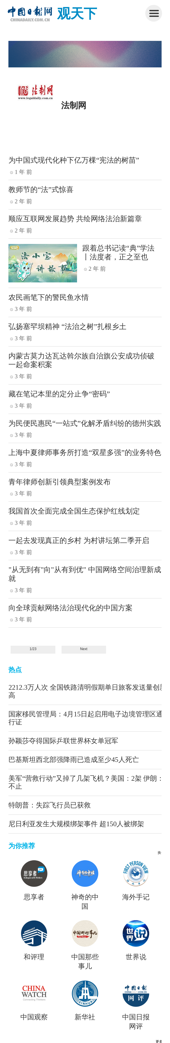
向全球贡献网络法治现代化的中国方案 (70, 608)
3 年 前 (20, 309)
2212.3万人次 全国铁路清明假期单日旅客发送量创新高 (87, 691)
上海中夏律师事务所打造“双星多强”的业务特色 (84, 453)
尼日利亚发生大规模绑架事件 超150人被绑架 (76, 824)
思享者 (34, 897)
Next (83, 649)
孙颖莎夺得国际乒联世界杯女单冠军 (63, 741)
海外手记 (136, 897)
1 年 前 (20, 172)
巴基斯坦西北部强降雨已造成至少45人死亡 (73, 759)
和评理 (34, 957)
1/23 (33, 649)
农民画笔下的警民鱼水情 (48, 297)
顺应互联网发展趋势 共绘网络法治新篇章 (75, 219)
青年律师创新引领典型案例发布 (59, 482)
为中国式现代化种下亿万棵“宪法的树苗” (73, 160)
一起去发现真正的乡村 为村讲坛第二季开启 (78, 540)
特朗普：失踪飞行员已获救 (49, 805)
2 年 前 (20, 201)
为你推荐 (21, 845)
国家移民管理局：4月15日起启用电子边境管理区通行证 (85, 718)
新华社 (85, 1017)
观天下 (77, 13)
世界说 (136, 957)
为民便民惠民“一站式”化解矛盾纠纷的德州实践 (84, 423)
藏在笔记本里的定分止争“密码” (59, 394)
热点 (15, 669)
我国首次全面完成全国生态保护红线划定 (74, 511)
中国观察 (34, 1017)
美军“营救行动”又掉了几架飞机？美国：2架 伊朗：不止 (86, 782)
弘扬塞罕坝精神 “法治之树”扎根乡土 (67, 327)
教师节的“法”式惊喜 (40, 190)
